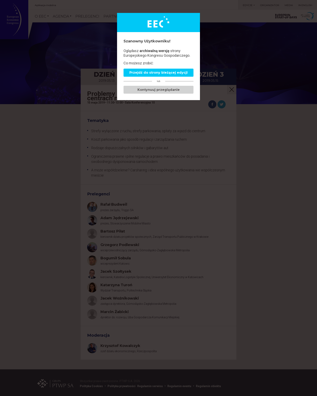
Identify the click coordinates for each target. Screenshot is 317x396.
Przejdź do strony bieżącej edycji (158, 72)
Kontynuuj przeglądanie (158, 90)
